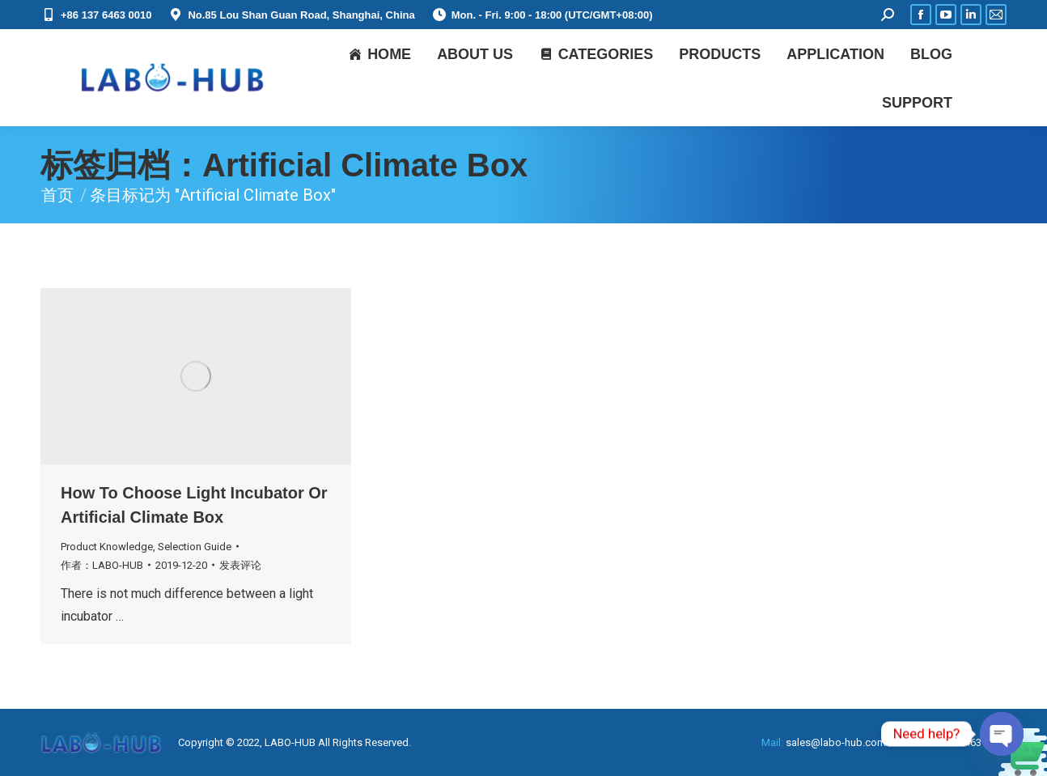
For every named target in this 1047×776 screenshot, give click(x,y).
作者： (102, 565)
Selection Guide (194, 547)
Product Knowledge (107, 547)
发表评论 (240, 565)
